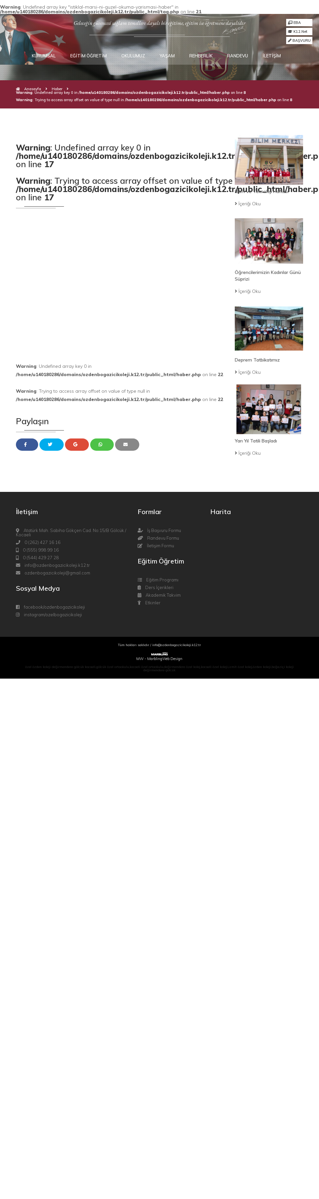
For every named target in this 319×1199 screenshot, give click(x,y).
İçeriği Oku (248, 204)
